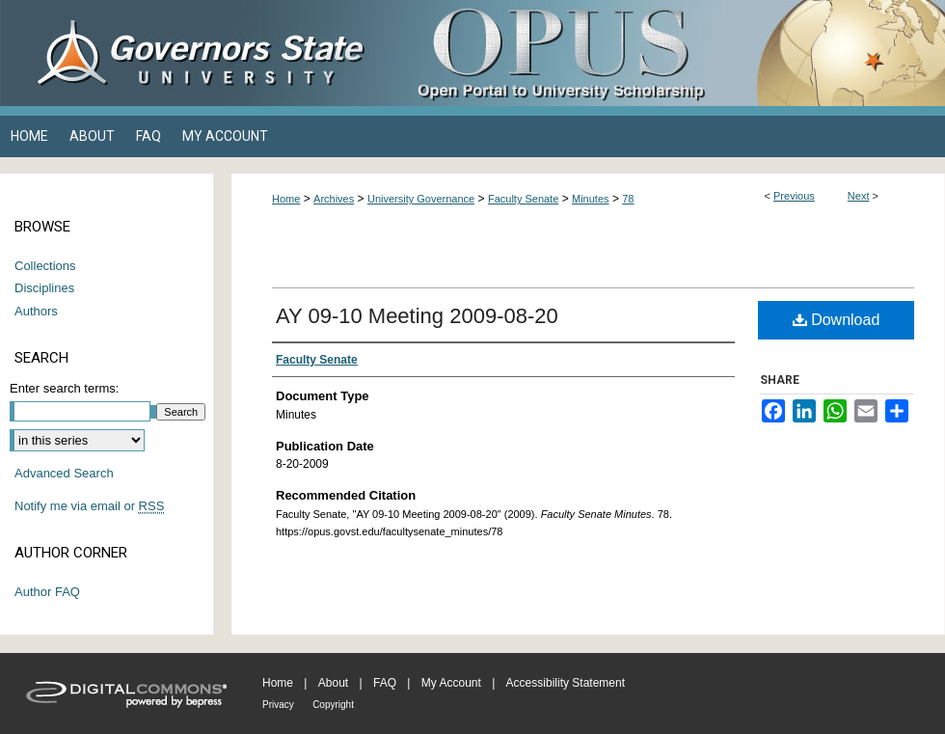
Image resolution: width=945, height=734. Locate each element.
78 (628, 198)
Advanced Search (64, 473)
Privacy (278, 704)
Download (836, 320)
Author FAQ (47, 591)
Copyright (333, 704)
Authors (36, 311)
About (333, 683)
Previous (794, 196)
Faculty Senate (523, 198)
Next (859, 196)
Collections (45, 265)
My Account (451, 683)
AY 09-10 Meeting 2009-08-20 (417, 316)
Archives (333, 198)
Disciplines (44, 288)
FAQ (384, 683)
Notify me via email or (89, 506)
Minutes (590, 198)
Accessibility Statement (565, 683)
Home (286, 198)
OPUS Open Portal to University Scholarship (665, 53)
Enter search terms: (64, 388)
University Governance (420, 198)
